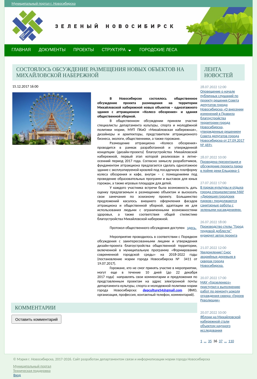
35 (210, 341)
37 (220, 341)
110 (231, 341)
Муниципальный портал (32, 366)
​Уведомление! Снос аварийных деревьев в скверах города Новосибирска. (217, 259)
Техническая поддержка (32, 371)
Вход (17, 375)
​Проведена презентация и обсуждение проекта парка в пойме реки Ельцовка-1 (221, 166)
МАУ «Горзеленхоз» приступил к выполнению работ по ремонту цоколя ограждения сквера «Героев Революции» (222, 291)
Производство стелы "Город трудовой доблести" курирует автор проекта (221, 231)
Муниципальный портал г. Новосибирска (44, 3)
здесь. (191, 228)
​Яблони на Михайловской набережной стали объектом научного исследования (220, 324)
